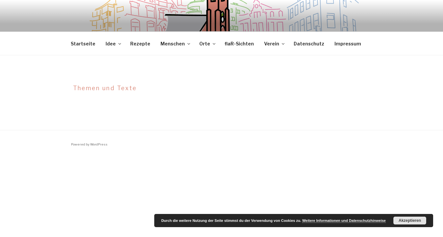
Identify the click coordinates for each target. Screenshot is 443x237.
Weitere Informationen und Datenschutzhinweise (344, 221)
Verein (274, 43)
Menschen (175, 43)
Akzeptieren (410, 220)
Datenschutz (309, 43)
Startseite (83, 43)
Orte (207, 43)
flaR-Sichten (239, 43)
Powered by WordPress (89, 144)
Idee (114, 43)
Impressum (347, 43)
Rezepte (140, 43)
